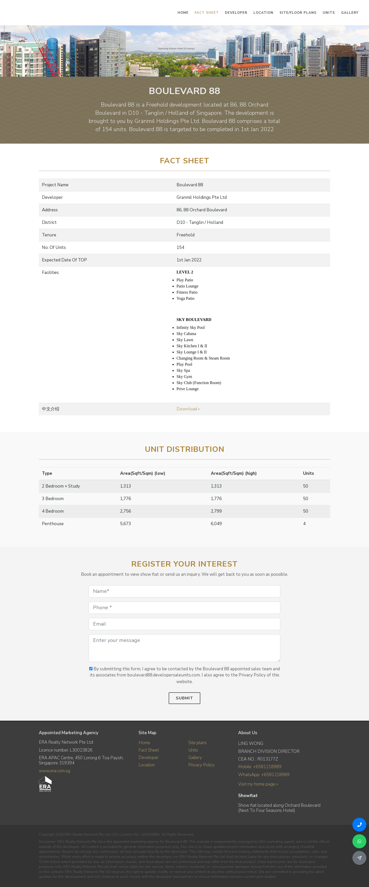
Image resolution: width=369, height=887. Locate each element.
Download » (188, 409)
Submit (184, 698)
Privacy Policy (201, 765)
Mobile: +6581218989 (259, 767)
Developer (148, 758)
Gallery (195, 758)
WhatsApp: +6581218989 (264, 775)
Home (144, 743)
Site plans (197, 743)
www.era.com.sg (54, 771)
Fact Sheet (149, 750)
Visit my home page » (258, 784)
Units (193, 750)
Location (147, 765)
